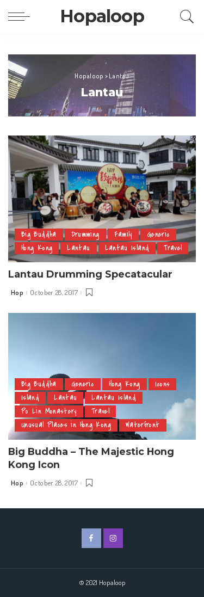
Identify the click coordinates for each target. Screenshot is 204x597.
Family (123, 234)
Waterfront (143, 425)
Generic (158, 234)
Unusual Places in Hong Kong (66, 425)
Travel (173, 248)
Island (30, 397)
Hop (17, 292)
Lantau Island (127, 248)
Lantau (78, 248)
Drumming (85, 234)
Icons (162, 384)
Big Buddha (39, 234)
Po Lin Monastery (49, 411)
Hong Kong (36, 248)
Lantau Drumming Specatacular (90, 274)
